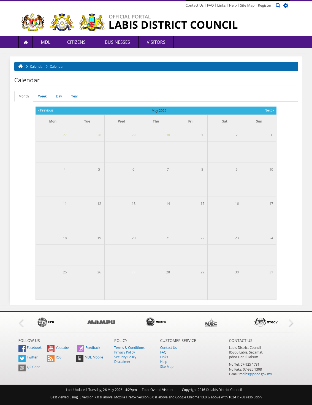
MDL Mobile (89, 357)
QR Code (29, 367)
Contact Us (195, 5)
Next (269, 110)
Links (221, 5)
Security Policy (125, 357)
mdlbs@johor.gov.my (255, 374)
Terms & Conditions (129, 347)
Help (233, 5)
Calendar (57, 66)
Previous (45, 110)
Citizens (76, 42)
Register (264, 5)
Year (74, 96)
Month (26, 98)
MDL (45, 42)
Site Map (247, 5)
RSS (54, 357)
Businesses (117, 42)
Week (42, 96)
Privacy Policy (124, 352)
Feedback (88, 347)
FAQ (210, 5)
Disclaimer (122, 361)
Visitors (156, 42)
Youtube (58, 347)
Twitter (28, 357)
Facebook (30, 347)
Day (59, 96)
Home (25, 42)
